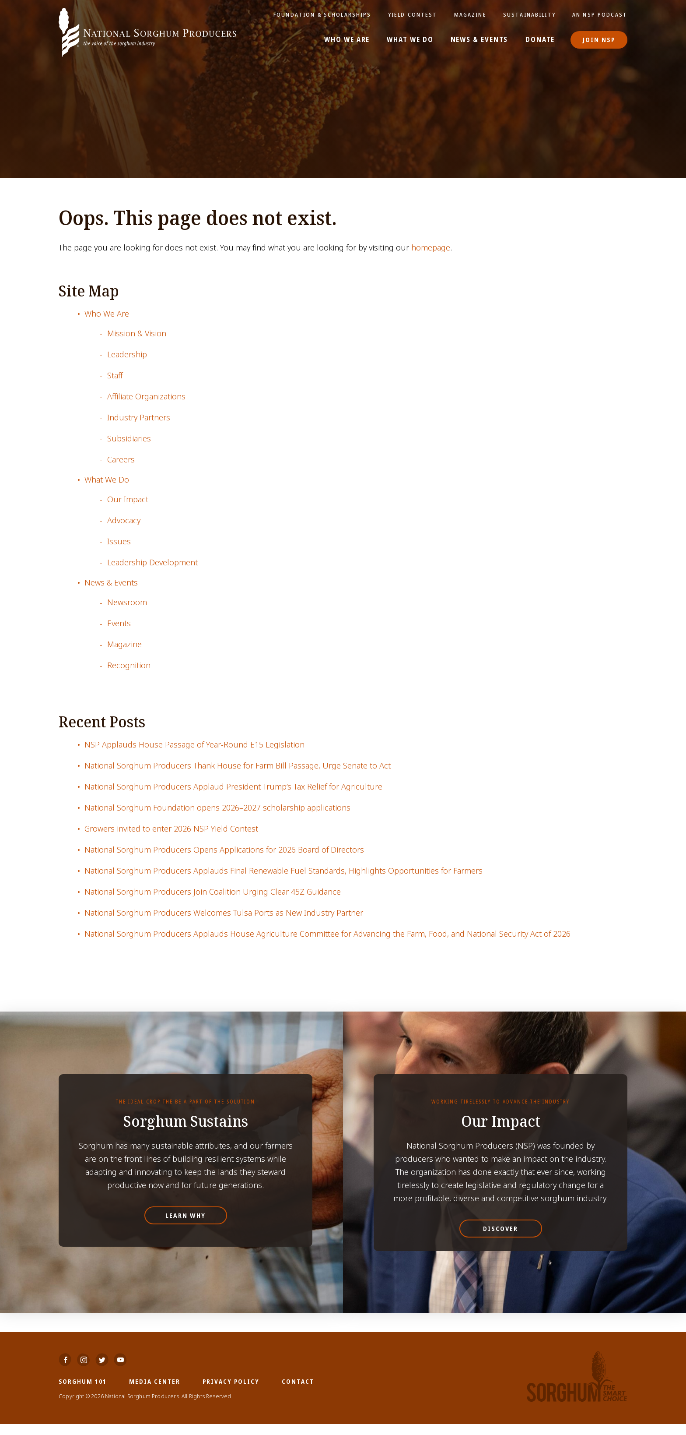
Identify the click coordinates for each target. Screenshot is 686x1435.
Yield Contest (415, 14)
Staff (114, 375)
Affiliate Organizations (146, 396)
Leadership (127, 354)
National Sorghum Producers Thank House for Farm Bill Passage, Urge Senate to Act (237, 766)
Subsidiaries (129, 438)
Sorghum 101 (83, 1392)
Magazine (472, 14)
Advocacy (123, 520)
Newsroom (127, 602)
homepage (430, 248)
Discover (500, 1228)
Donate (540, 40)
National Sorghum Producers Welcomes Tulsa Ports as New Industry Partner (223, 913)
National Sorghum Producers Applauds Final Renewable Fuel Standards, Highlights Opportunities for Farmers (283, 871)
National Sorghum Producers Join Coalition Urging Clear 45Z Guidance (212, 892)
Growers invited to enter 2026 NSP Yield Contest (171, 829)
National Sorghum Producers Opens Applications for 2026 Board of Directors (224, 850)
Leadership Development (152, 562)
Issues (119, 541)
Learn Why (185, 1215)
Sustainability (530, 14)
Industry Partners (138, 417)
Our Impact (127, 499)
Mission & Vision (136, 333)
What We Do (411, 40)
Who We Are (348, 40)
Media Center (154, 1392)
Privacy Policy (231, 1392)
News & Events (479, 40)
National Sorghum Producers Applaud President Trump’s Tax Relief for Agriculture (233, 787)
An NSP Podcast (600, 14)
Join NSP (599, 40)
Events (119, 623)
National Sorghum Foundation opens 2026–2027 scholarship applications (217, 808)
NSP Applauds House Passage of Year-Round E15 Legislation (194, 745)
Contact (298, 1392)
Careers (121, 459)
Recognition (128, 665)
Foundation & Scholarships (326, 14)
